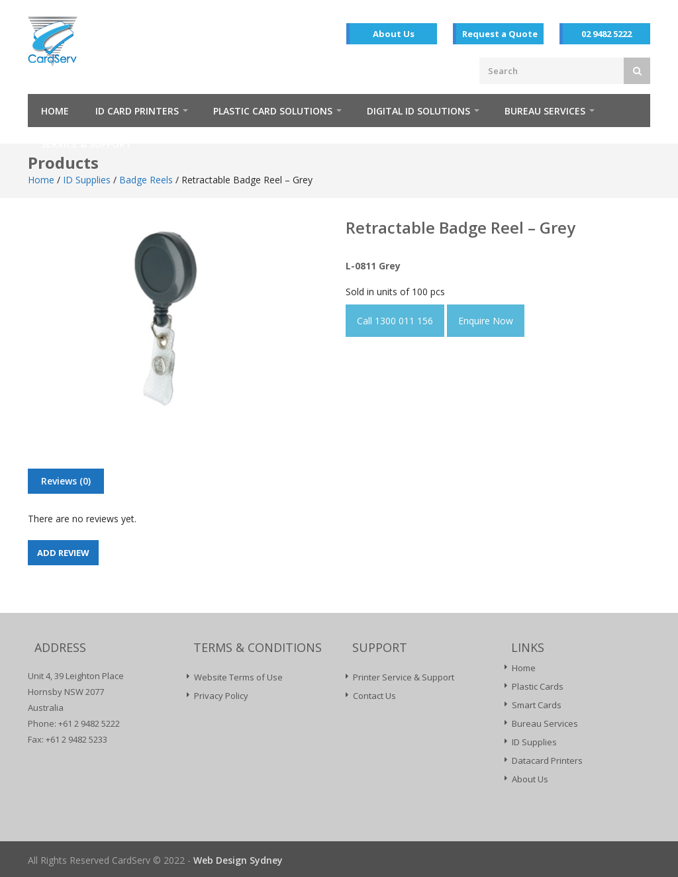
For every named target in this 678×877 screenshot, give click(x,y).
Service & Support (86, 144)
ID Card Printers (137, 111)
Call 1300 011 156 (395, 320)
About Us (393, 34)
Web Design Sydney (238, 860)
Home (55, 111)
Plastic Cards (537, 686)
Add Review (63, 553)
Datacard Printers (547, 760)
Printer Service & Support (403, 677)
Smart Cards (536, 705)
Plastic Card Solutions (272, 111)
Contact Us (374, 696)
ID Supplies (87, 179)
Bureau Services (545, 111)
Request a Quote (500, 34)
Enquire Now (485, 320)
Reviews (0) (66, 481)
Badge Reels (146, 179)
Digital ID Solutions (418, 111)
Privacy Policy (221, 696)
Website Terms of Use (238, 677)
